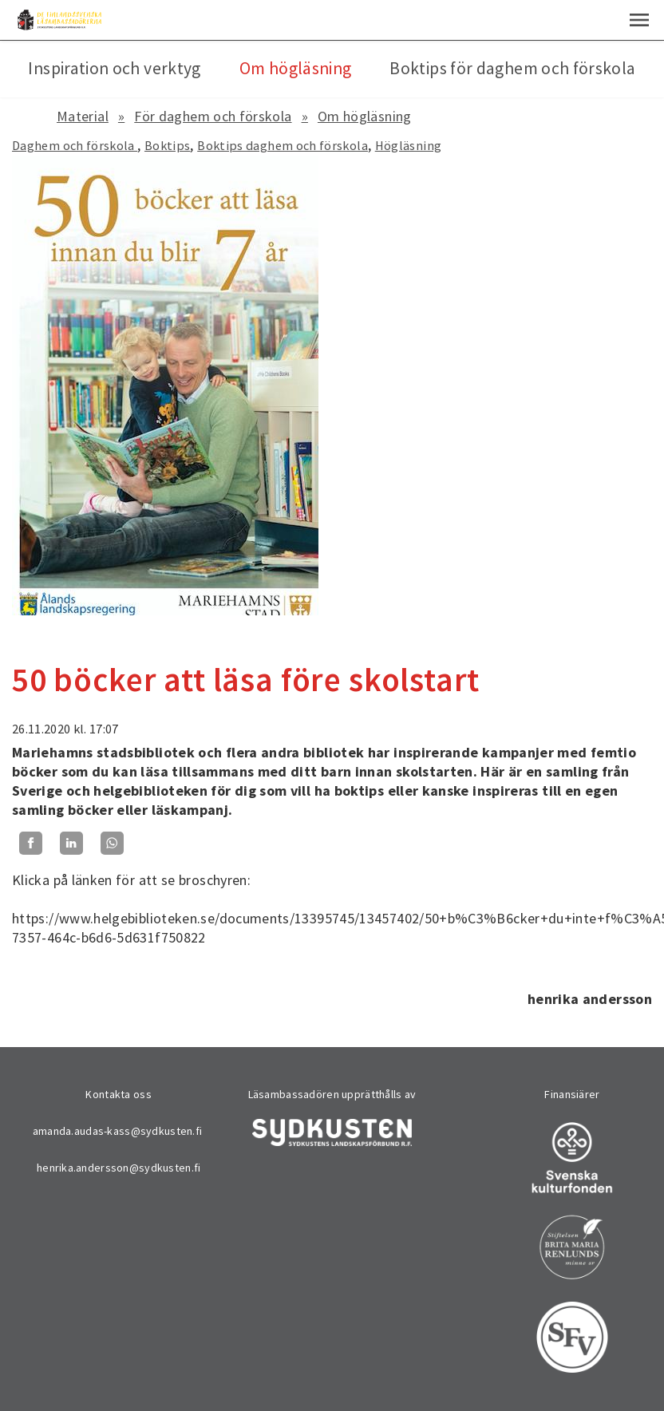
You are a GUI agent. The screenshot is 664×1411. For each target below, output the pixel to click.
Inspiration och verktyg (114, 68)
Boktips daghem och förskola (282, 145)
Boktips (167, 145)
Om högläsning (365, 116)
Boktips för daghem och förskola (512, 68)
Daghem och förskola (74, 145)
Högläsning (408, 145)
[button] (639, 20)
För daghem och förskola (212, 116)
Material (83, 116)
